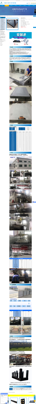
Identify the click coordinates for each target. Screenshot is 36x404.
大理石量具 (27, 0)
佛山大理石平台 (31, 392)
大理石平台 (32, 0)
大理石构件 (30, 0)
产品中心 (7, 5)
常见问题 (20, 5)
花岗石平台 (2, 25)
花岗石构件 (2, 26)
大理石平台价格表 (24, 0)
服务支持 (25, 5)
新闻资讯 (29, 5)
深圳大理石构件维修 (18, 0)
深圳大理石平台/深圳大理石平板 (12, 392)
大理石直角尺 (1, 44)
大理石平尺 (1, 43)
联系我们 (34, 5)
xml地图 (34, 0)
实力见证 (16, 5)
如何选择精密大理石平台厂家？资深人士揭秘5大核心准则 (2, 35)
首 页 (2, 5)
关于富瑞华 (11, 5)
